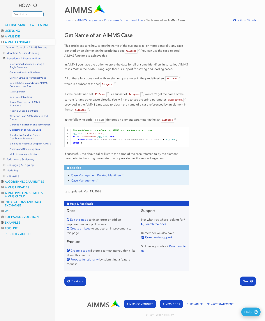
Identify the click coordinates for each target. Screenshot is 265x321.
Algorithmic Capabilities (22, 181)
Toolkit (9, 228)
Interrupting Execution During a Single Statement (27, 66)
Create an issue (80, 228)
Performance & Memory (18, 159)
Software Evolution (20, 217)
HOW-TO (28, 5)
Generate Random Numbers (25, 72)
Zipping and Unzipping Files (25, 149)
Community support (158, 237)
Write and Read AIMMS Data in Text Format (29, 118)
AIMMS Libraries (15, 187)
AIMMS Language (16, 42)
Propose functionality (84, 259)
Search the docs (155, 223)
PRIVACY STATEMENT (220, 304)
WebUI (7, 211)
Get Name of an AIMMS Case (25, 129)
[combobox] (28, 14)
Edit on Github (246, 20)
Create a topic (80, 250)
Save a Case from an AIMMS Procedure (25, 104)
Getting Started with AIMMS (27, 25)
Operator (17, 91)
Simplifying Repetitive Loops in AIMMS (30, 143)
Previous (75, 281)
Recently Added (18, 234)
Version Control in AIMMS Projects (26, 47)
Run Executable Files (21, 97)
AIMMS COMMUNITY (140, 304)
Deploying (11, 176)
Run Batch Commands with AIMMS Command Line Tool (28, 85)
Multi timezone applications (24, 154)
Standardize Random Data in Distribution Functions (25, 137)
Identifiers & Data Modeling (21, 53)
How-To (69, 20)
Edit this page (78, 219)
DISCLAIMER (195, 304)
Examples (10, 222)
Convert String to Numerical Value (28, 77)
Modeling (10, 170)
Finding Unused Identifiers (24, 110)
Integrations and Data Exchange (21, 203)
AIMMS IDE (10, 36)
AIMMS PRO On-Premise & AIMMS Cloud (22, 194)
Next (248, 281)
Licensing (10, 30)
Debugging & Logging (18, 165)
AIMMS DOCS (171, 304)
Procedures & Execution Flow (22, 58)
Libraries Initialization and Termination (30, 124)
